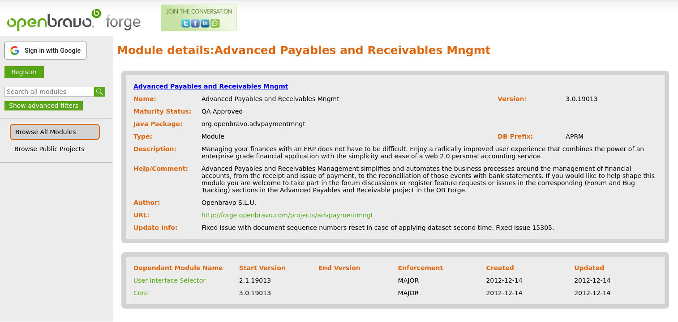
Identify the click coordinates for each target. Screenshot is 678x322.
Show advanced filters (43, 105)
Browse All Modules (45, 132)
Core (140, 293)
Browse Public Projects (49, 149)
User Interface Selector (169, 280)
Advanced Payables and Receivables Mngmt (210, 86)
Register (24, 72)
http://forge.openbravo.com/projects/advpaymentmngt (287, 215)
